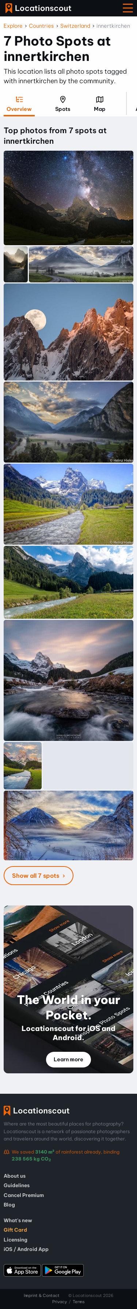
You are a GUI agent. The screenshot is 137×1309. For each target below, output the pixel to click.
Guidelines (17, 1185)
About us (15, 1176)
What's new (18, 1220)
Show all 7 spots (36, 875)
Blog (9, 1204)
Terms (79, 1301)
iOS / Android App (26, 1249)
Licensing (15, 1239)
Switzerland (75, 26)
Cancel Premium (24, 1195)
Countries (41, 26)
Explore (13, 26)
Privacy (59, 1301)
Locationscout (38, 8)
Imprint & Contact (42, 1295)
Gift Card (15, 1230)
